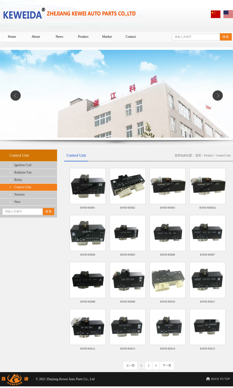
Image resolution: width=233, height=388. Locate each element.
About (36, 36)
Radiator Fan (23, 172)
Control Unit (22, 187)
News (59, 36)
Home (12, 36)
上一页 (130, 365)
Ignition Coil (22, 165)
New (17, 202)
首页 (198, 155)
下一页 (167, 365)
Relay (18, 180)
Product (83, 36)
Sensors (19, 194)
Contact (131, 36)
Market (107, 36)
